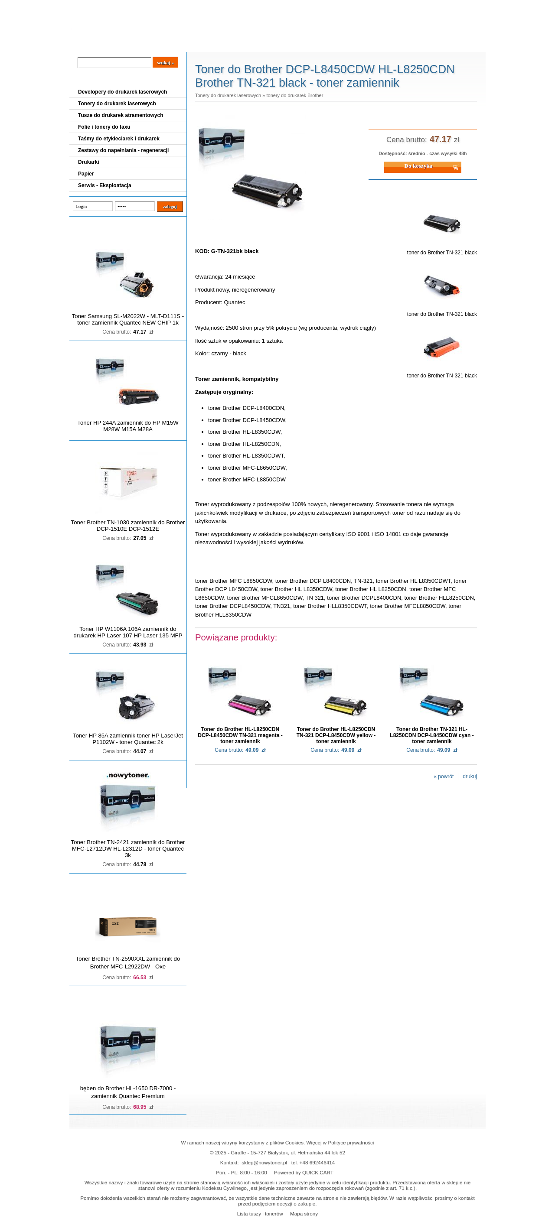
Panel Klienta (174, 43)
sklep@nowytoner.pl (264, 1162)
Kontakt (216, 43)
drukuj (470, 776)
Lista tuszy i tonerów (260, 1213)
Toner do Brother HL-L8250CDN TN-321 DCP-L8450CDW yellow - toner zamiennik (336, 735)
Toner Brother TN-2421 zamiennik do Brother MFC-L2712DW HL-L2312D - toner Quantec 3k (128, 848)
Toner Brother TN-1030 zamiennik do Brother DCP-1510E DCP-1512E (128, 525)
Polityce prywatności (351, 1142)
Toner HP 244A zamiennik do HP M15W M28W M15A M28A (127, 425)
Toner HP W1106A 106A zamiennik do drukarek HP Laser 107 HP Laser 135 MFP (128, 632)
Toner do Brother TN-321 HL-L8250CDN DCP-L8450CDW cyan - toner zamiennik (431, 735)
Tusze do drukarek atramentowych (120, 115)
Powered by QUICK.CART (303, 1172)
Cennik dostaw (122, 43)
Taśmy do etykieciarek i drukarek (119, 139)
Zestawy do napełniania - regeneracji (123, 150)
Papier (86, 174)
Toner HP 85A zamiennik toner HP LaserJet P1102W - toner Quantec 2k (128, 738)
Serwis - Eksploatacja (104, 185)
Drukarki (88, 162)
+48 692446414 (317, 1162)
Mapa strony (304, 1213)
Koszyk (432, 6)
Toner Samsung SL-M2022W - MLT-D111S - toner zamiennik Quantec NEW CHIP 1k (128, 319)
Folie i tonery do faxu (104, 127)
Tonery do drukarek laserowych (117, 104)
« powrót (444, 776)
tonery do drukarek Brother (294, 95)
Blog (82, 43)
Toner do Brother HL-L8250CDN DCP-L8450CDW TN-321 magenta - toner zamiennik (240, 735)
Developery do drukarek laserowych (122, 92)
